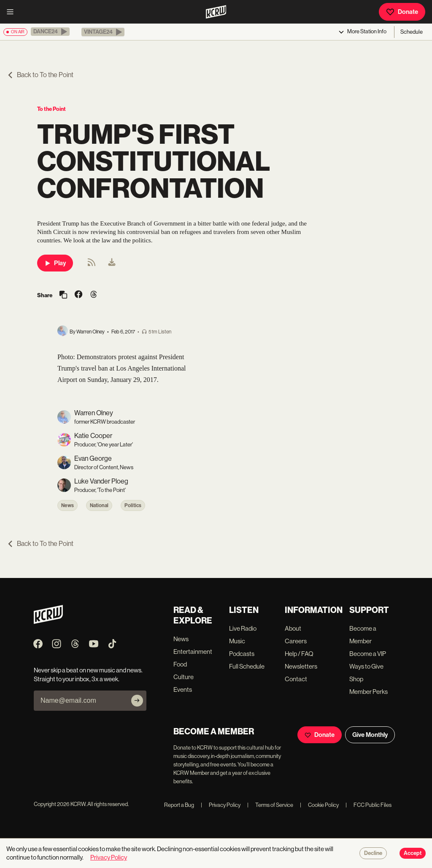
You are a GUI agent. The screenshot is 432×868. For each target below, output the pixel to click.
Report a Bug (179, 805)
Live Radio (242, 628)
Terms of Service (270, 805)
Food (180, 664)
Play (55, 263)
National (99, 505)
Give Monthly (370, 735)
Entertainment (192, 651)
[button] (50, 31)
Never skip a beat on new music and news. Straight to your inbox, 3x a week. (88, 674)
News (67, 505)
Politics (132, 505)
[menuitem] (112, 263)
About (293, 628)
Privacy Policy (220, 805)
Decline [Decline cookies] (373, 853)
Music (237, 641)
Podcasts (241, 653)
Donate (402, 12)
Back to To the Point (40, 75)
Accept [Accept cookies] (412, 853)
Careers (296, 641)
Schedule (411, 32)
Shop (356, 679)
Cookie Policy (319, 805)
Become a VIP (367, 653)
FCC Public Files (369, 805)
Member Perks (368, 691)
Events (182, 689)
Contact (296, 679)
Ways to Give (366, 666)
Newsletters (301, 666)
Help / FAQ (299, 653)
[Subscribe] (137, 701)
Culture (183, 676)
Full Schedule (247, 666)
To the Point (51, 109)
